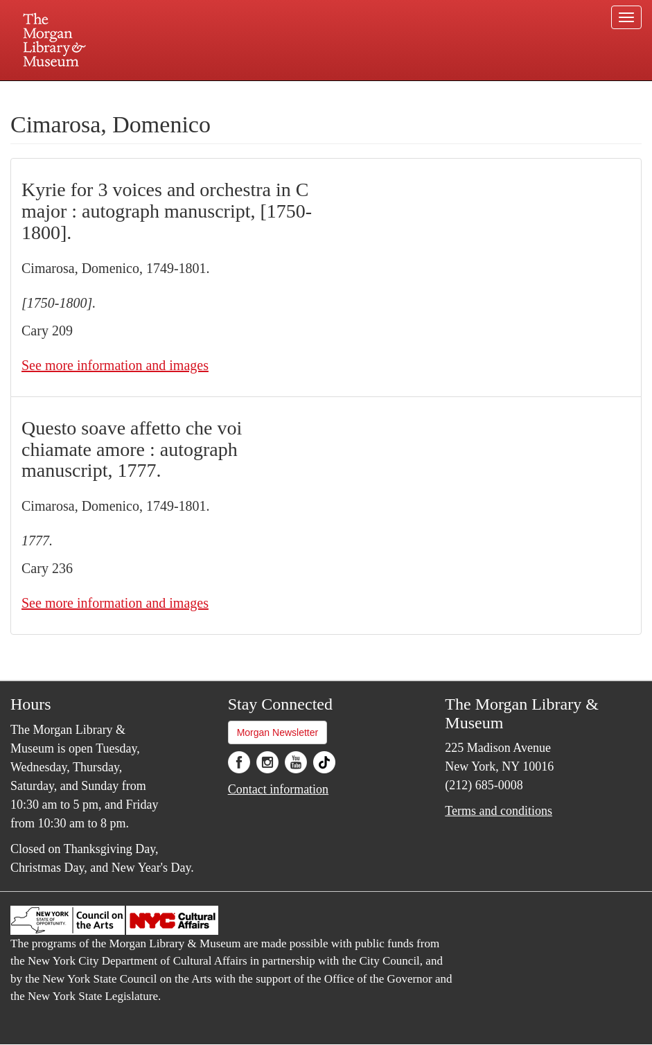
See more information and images (115, 365)
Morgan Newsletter (278, 732)
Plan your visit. (161, 92)
